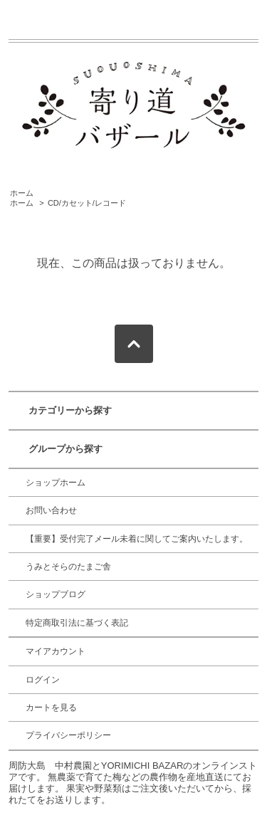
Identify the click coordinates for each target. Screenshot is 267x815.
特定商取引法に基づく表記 (77, 623)
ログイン (43, 680)
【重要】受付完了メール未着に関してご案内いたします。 (137, 539)
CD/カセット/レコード (87, 203)
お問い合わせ (51, 510)
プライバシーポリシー (68, 735)
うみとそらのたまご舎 (68, 567)
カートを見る (51, 708)
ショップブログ (55, 594)
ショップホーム (55, 483)
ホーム (21, 193)
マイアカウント (55, 651)
